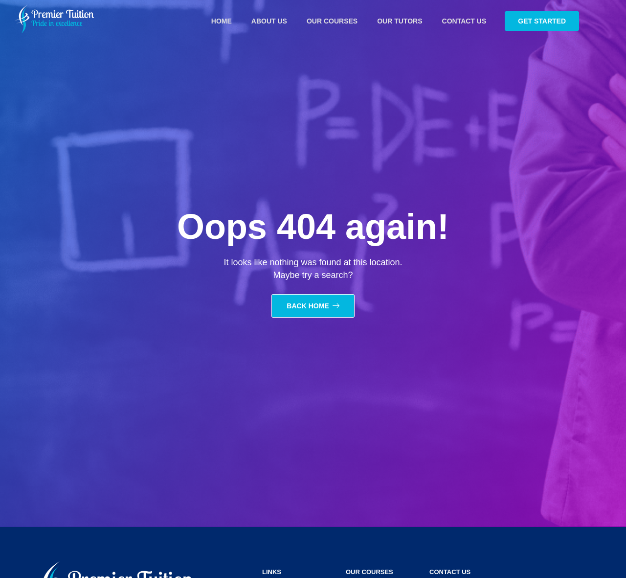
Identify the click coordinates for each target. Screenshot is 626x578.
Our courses (332, 21)
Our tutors (399, 21)
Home (221, 21)
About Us (269, 21)
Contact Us (464, 21)
